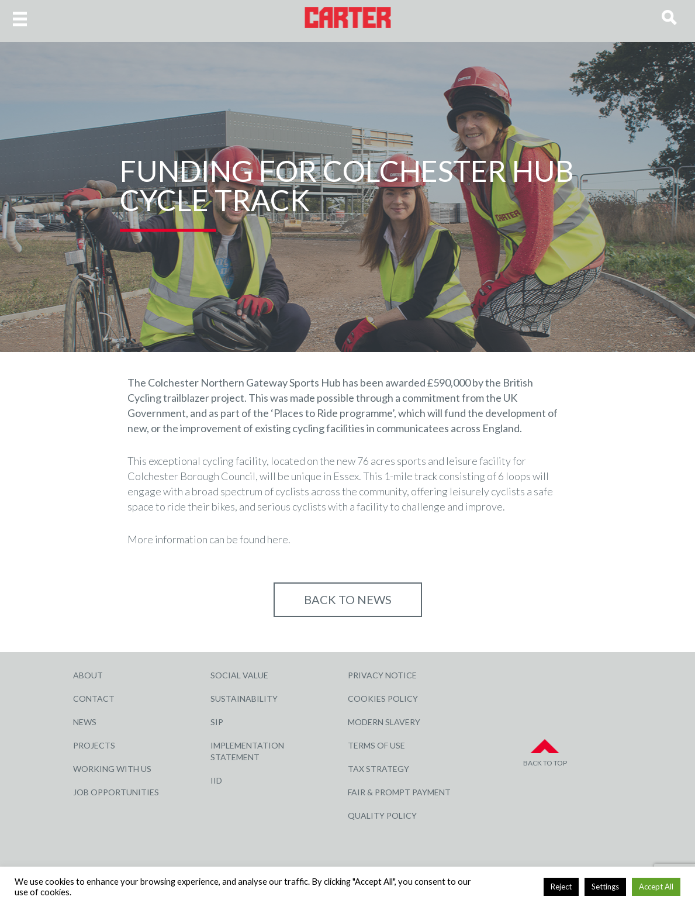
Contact (94, 698)
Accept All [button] (656, 886)
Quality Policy (382, 815)
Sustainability (244, 698)
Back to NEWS (348, 599)
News (84, 722)
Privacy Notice (382, 675)
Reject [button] (561, 886)
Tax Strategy (378, 769)
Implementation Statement (247, 751)
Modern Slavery (384, 722)
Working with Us (112, 769)
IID (216, 780)
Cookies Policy (383, 698)
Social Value (239, 675)
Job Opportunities (116, 792)
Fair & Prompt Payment (399, 792)
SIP (216, 722)
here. (279, 539)
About (88, 675)
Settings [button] (605, 886)
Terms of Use (376, 745)
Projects (94, 745)
